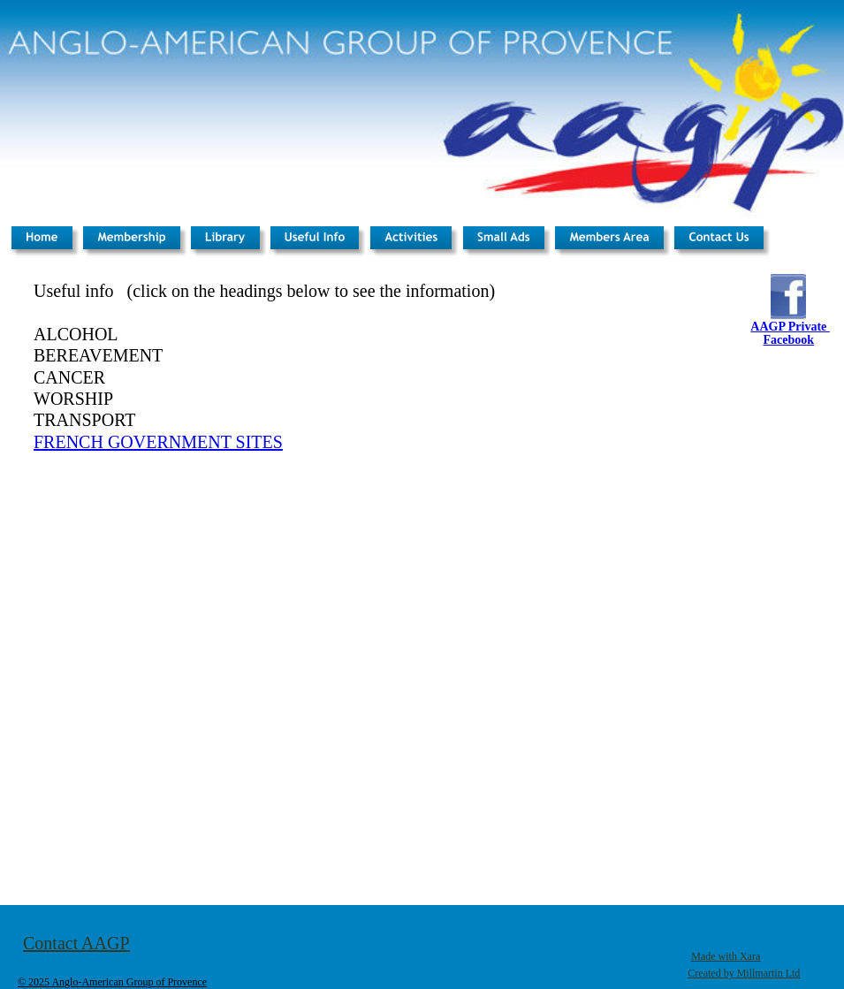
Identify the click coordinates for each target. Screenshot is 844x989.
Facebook (789, 339)
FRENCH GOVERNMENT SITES (158, 442)
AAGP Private (789, 326)
